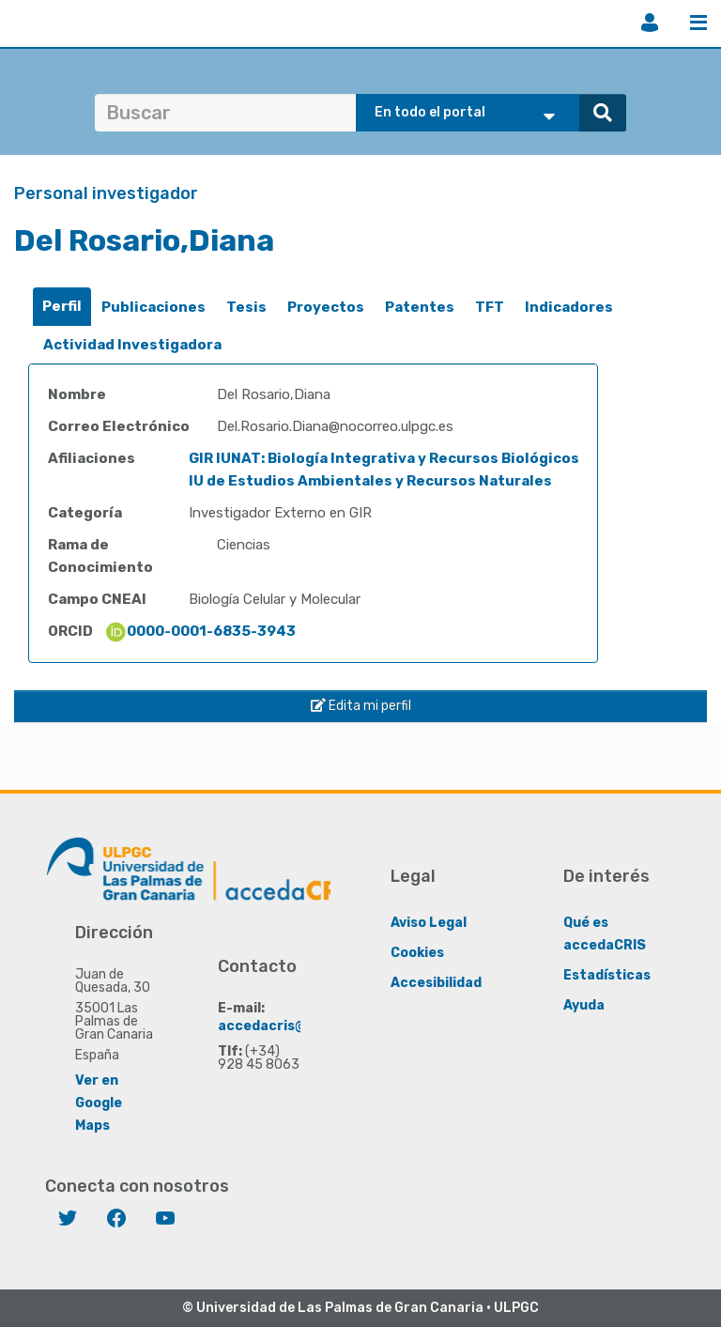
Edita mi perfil (361, 706)
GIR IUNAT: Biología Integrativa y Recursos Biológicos (384, 458)
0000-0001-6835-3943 (200, 631)
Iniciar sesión (649, 22)
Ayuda (584, 1005)
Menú (698, 22)
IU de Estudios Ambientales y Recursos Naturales (370, 480)
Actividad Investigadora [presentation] (132, 344)
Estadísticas (607, 975)
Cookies (417, 953)
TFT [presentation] (489, 307)
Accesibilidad (436, 983)
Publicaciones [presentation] (153, 307)
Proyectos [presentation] (325, 307)
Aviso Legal (429, 923)
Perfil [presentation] (62, 306)
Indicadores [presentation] (569, 307)
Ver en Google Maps (98, 1103)
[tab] (62, 306)
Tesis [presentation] (246, 307)
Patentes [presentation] (419, 307)
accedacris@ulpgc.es (290, 1026)
